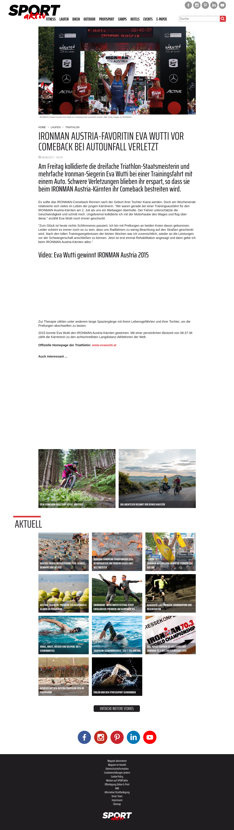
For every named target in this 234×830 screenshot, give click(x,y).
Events (148, 19)
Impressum (117, 800)
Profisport (106, 19)
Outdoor (89, 19)
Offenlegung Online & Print (117, 784)
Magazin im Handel (117, 764)
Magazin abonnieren (117, 760)
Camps (122, 19)
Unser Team (117, 796)
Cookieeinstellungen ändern (117, 772)
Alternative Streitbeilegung (117, 792)
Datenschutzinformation (117, 768)
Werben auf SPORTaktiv (117, 780)
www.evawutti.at (104, 345)
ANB (117, 788)
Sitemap (117, 803)
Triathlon (72, 127)
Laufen (64, 19)
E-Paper (161, 19)
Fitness (51, 19)
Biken (76, 19)
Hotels (135, 19)
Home (42, 127)
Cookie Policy (117, 776)
